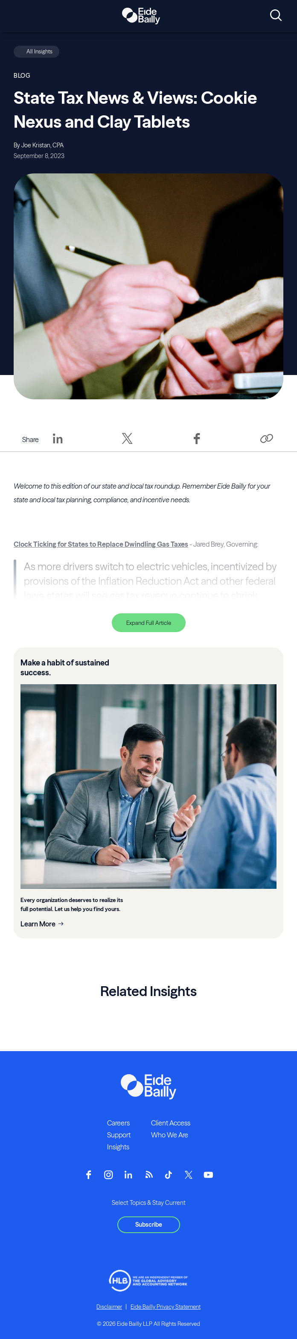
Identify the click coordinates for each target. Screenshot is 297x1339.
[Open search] (275, 16)
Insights (118, 1147)
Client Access (170, 1123)
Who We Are (169, 1135)
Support (119, 1135)
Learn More (37, 924)
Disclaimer (109, 1306)
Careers (118, 1123)
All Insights (39, 51)
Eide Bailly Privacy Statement (166, 1306)
